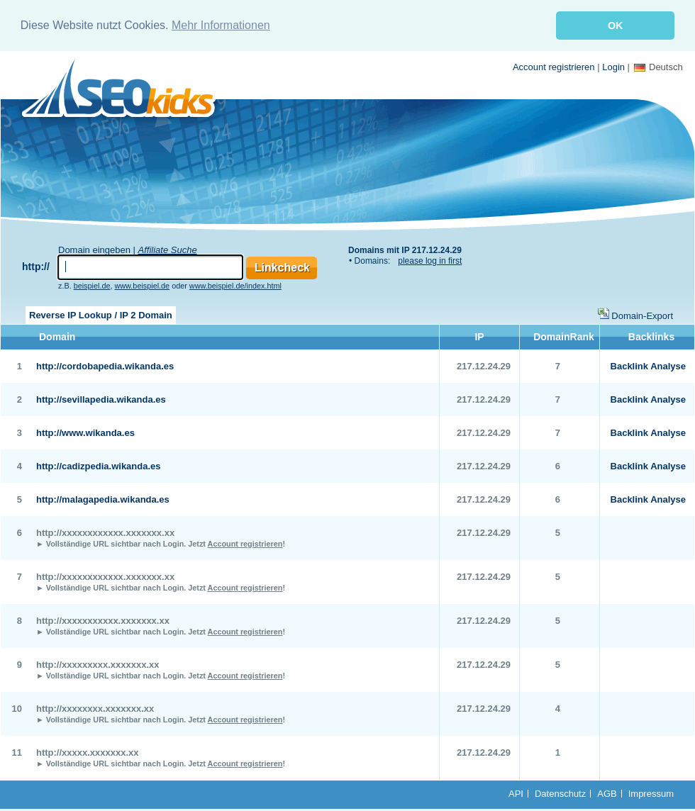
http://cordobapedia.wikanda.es (105, 364)
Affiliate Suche (167, 248)
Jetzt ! (236, 542)
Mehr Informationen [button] (221, 25)
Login (613, 65)
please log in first (430, 259)
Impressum (651, 792)
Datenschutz (560, 792)
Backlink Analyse (648, 364)
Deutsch (658, 65)
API (515, 792)
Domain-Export (642, 314)
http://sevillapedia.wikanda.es (101, 398)
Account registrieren (554, 65)
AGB (606, 792)
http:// (36, 265)
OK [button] (615, 25)
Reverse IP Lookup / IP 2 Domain (100, 313)
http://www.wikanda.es (85, 431)
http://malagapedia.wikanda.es (102, 498)
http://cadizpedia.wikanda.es (98, 464)
